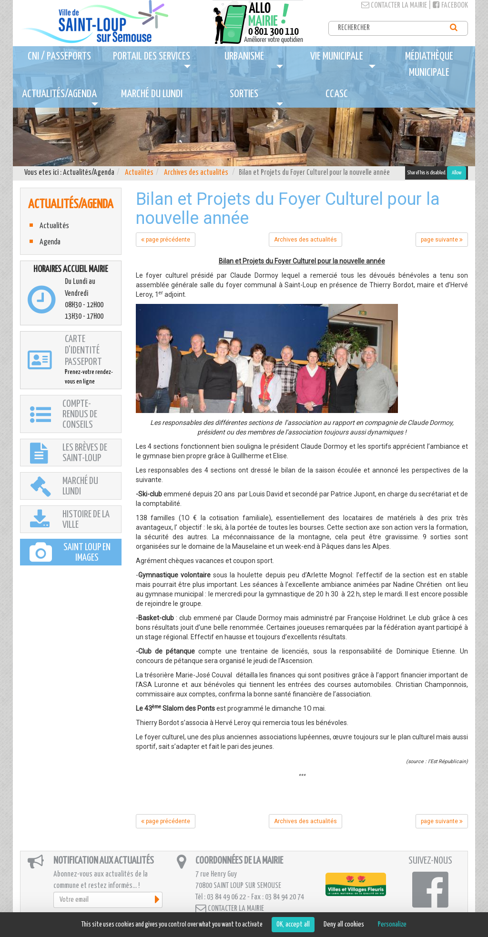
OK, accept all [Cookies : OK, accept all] (293, 924)
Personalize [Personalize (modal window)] (392, 924)
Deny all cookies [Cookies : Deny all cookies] (344, 924)
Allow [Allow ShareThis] (456, 172)
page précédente (165, 239)
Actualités (139, 172)
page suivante (442, 239)
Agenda (50, 242)
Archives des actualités (196, 172)
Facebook (450, 5)
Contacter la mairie (394, 5)
